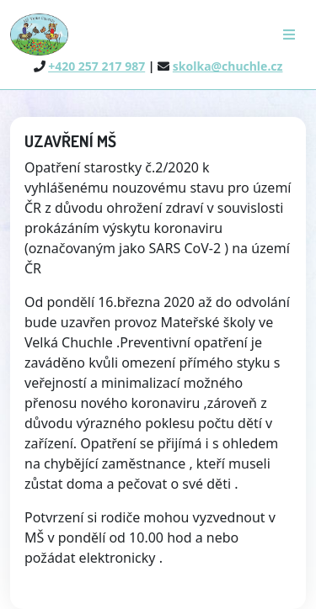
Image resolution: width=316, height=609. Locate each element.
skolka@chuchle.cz (228, 66)
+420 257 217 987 (96, 66)
